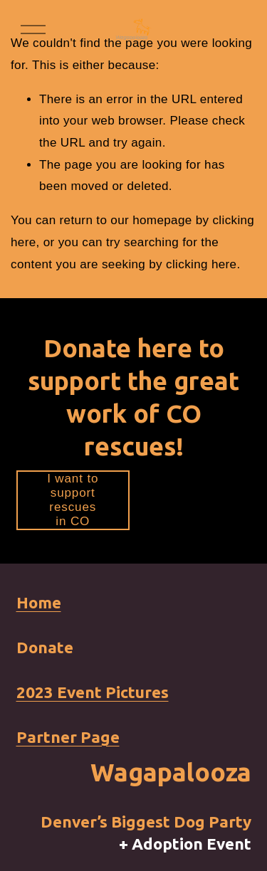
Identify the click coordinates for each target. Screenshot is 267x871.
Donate (44, 647)
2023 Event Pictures (92, 692)
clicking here (201, 264)
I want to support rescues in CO (72, 500)
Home (38, 602)
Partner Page (68, 737)
